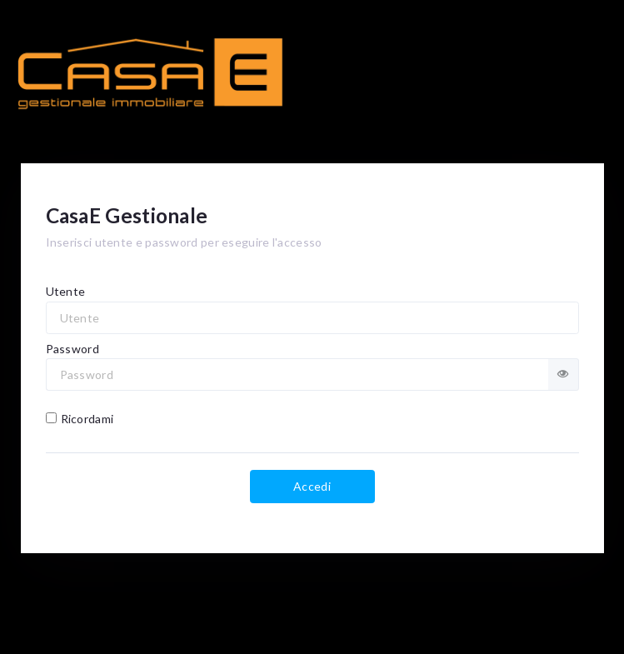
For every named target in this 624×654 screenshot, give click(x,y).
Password (72, 349)
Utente (66, 291)
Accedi (312, 486)
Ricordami (80, 419)
